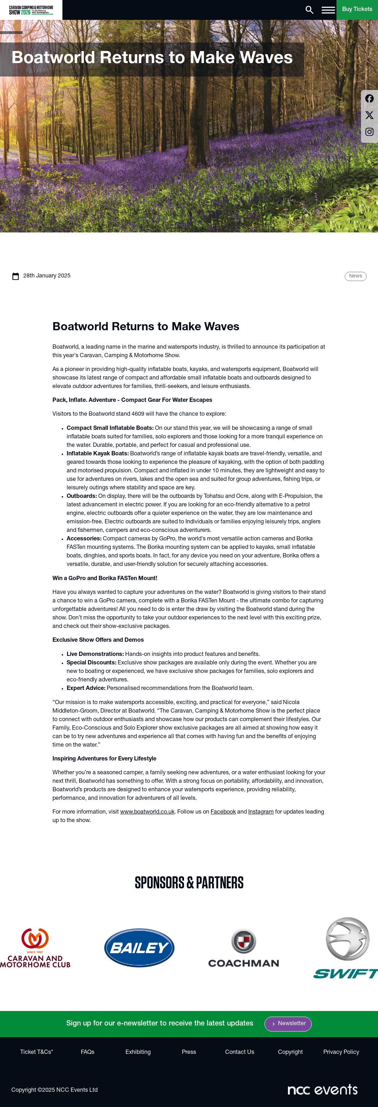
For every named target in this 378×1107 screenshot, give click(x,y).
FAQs (87, 1053)
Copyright (290, 1053)
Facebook (223, 812)
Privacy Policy (341, 1053)
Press (189, 1053)
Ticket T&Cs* (36, 1053)
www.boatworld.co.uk (147, 812)
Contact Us (239, 1053)
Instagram (261, 812)
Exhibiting (138, 1053)
